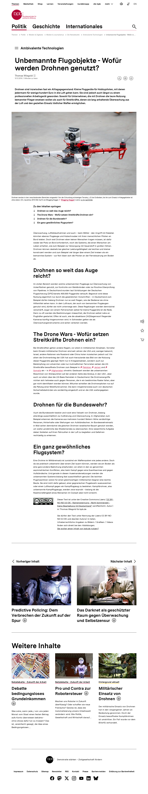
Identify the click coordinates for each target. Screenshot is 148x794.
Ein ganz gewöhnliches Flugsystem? (55, 222)
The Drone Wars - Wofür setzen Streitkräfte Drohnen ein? (65, 215)
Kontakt (75, 779)
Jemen (97, 367)
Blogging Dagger (67, 200)
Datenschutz (32, 779)
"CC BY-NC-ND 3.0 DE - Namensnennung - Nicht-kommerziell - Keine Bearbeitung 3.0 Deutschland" (85, 502)
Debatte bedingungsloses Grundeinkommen (29, 693)
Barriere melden (99, 779)
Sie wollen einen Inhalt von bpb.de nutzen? (78, 528)
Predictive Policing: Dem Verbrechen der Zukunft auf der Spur (41, 615)
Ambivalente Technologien (93, 35)
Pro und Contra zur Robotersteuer (73, 691)
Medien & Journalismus (55, 35)
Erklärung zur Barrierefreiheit (121, 779)
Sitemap (44, 779)
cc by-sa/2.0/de (87, 200)
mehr (109, 4)
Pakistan (87, 367)
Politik (23, 35)
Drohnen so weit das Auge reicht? (54, 211)
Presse (85, 779)
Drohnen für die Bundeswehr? (52, 219)
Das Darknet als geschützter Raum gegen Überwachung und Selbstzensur (103, 615)
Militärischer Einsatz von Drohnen (110, 693)
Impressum (18, 779)
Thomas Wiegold (25, 75)
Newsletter (57, 779)
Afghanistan (57, 370)
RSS (67, 779)
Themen (15, 35)
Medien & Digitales (36, 35)
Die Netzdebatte (73, 35)
